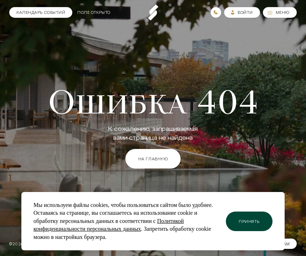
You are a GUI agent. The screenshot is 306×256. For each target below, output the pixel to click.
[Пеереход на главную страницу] (153, 12)
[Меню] (280, 12)
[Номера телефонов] (216, 12)
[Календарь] (40, 12)
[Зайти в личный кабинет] (242, 12)
